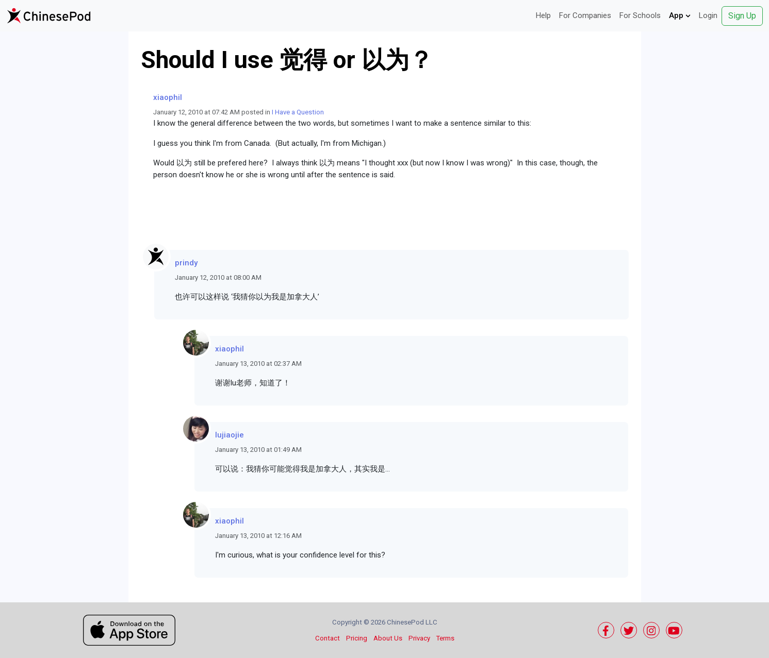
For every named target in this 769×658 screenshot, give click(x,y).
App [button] (680, 15)
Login (708, 15)
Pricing (356, 638)
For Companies (585, 15)
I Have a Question (298, 112)
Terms (445, 638)
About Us (387, 638)
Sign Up (742, 16)
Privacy (419, 638)
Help (543, 15)
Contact (327, 638)
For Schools (640, 15)
